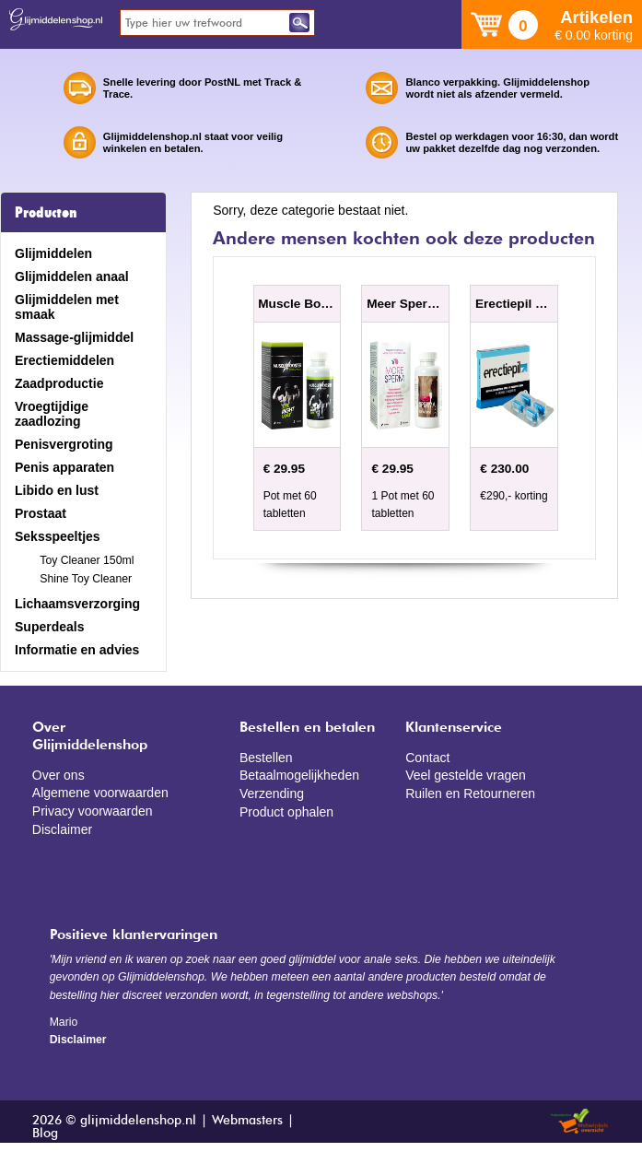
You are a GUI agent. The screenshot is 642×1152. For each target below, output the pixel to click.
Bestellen (266, 757)
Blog (45, 1133)
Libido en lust (57, 490)
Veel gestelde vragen (465, 775)
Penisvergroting (64, 444)
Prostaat (40, 513)
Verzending (271, 793)
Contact (427, 757)
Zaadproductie (59, 383)
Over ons (58, 775)
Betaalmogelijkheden (299, 775)
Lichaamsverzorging (77, 603)
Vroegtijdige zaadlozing (51, 414)
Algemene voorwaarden (100, 792)
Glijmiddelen (53, 253)
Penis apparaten (64, 467)
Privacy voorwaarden (92, 811)
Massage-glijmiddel (74, 337)
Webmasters (247, 1120)
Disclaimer (62, 829)
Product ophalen (286, 812)
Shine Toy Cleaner (86, 578)
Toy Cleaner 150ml (87, 560)
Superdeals (49, 626)
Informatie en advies (77, 649)
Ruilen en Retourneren (470, 793)
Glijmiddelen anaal (72, 276)
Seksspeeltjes (57, 536)
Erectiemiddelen (64, 360)
